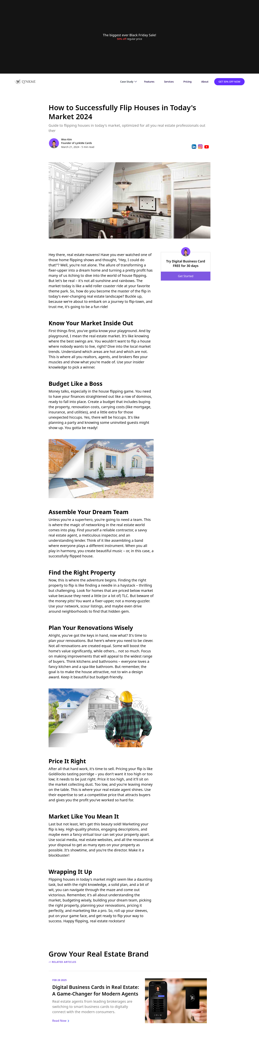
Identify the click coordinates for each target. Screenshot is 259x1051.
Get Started (185, 276)
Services (169, 81)
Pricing (187, 81)
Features (149, 81)
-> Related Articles (62, 962)
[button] (128, 81)
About (204, 81)
